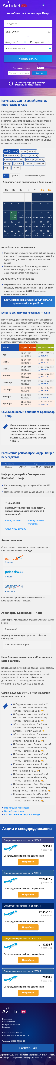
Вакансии (6, 1027)
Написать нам (28, 1047)
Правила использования (12, 1033)
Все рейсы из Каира (14, 811)
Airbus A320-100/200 (15, 528)
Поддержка (7, 1019)
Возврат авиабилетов (11, 1024)
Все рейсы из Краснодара (16, 808)
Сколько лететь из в (22, 814)
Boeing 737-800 (13, 520)
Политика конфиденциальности (15, 1035)
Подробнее (28, 861)
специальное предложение (28, 85)
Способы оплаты (9, 1022)
